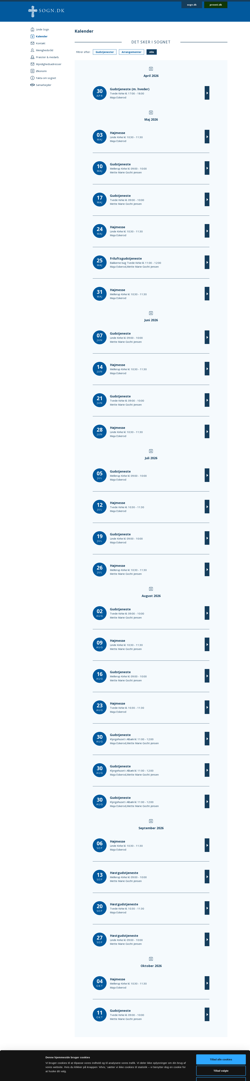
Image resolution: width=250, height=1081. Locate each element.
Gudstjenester (105, 52)
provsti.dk (216, 4)
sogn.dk (192, 4)
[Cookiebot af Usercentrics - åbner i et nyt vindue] (22, 1074)
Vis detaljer (180, 1074)
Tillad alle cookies (221, 1035)
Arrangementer (131, 52)
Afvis (221, 1058)
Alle (151, 52)
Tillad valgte (221, 1046)
